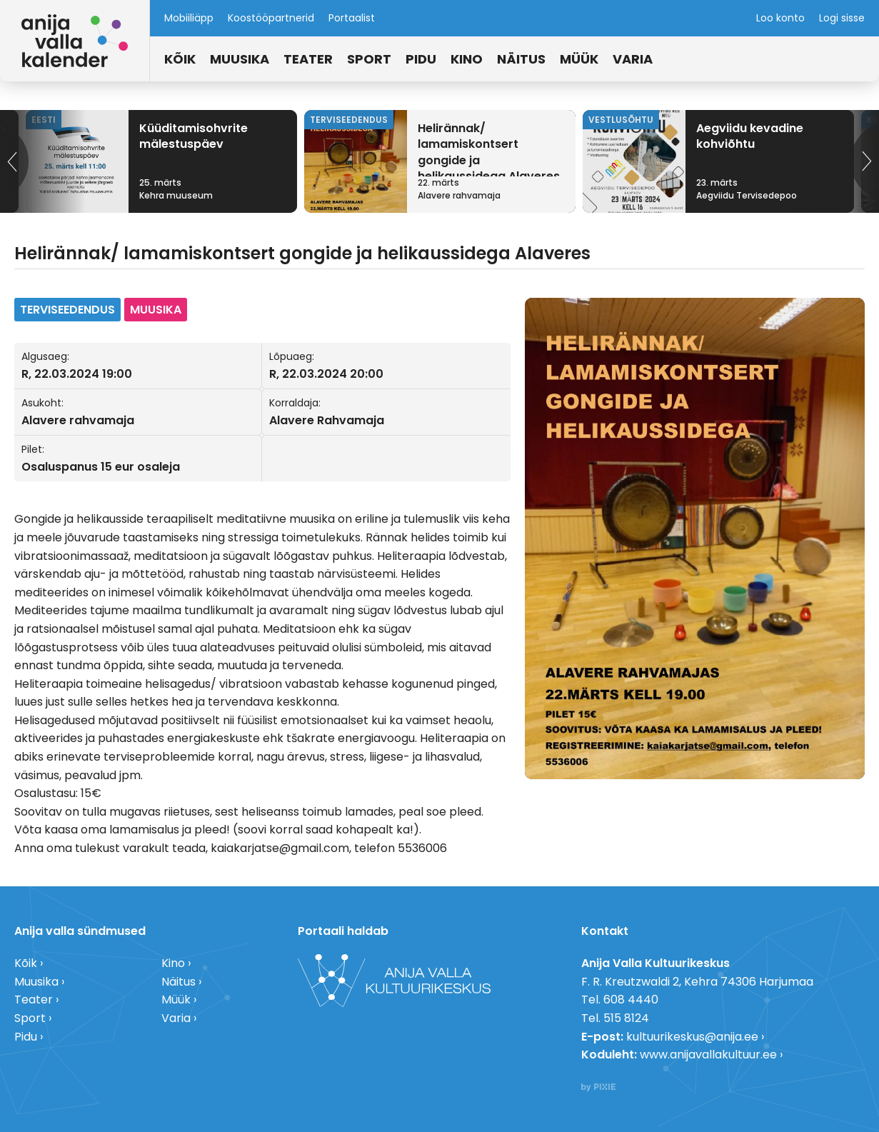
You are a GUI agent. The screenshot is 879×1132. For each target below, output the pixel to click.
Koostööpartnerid (271, 18)
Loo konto (780, 18)
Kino (467, 59)
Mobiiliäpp (189, 18)
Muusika (239, 59)
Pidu (421, 59)
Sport (369, 59)
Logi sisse (842, 18)
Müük (579, 59)
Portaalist (351, 18)
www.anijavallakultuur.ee (708, 1054)
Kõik (180, 59)
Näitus (521, 59)
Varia (633, 59)
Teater (308, 59)
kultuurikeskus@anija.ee (692, 1036)
